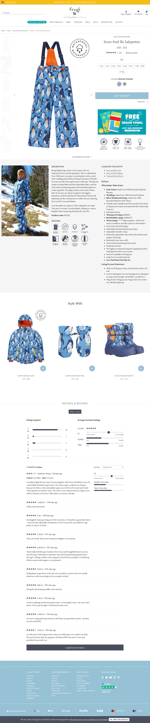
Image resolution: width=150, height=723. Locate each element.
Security (79, 678)
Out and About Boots (114, 176)
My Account (56, 688)
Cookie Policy (81, 688)
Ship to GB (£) (8, 2)
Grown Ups (106, 22)
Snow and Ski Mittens (114, 173)
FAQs (53, 695)
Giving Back (30, 698)
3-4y (113, 66)
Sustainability (30, 683)
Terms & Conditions (83, 683)
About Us (29, 678)
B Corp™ (29, 681)
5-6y (125, 66)
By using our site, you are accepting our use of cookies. (89, 719)
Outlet (119, 22)
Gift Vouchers (56, 690)
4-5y (119, 66)
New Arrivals (56, 22)
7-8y (136, 66)
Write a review (131, 52)
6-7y (130, 66)
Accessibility (81, 686)
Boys (95, 22)
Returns (54, 681)
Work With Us (31, 693)
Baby (68, 22)
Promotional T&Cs (83, 676)
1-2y (101, 66)
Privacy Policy (81, 681)
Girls (87, 22)
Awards (29, 690)
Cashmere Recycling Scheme (61, 693)
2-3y (107, 66)
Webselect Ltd (93, 716)
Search (5, 12)
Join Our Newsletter (58, 686)
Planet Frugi (33, 672)
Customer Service (61, 672)
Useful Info (83, 672)
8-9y (142, 66)
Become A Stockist (32, 695)
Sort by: (97, 467)
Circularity (30, 686)
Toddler (78, 22)
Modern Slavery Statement (86, 690)
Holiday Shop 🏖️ (37, 22)
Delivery (54, 678)
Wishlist (143, 102)
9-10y (122, 71)
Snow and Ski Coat (113, 170)
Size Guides (56, 683)
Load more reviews (75, 647)
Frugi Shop (30, 676)
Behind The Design (32, 688)
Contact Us (55, 676)
